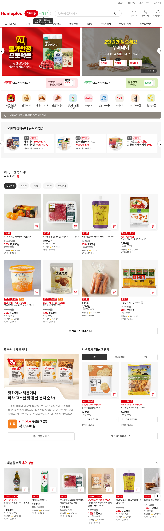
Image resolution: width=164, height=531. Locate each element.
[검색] (88, 13)
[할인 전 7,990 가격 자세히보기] (47, 309)
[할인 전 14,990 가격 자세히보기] (9, 241)
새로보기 (82, 331)
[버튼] (144, 71)
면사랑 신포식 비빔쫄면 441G (133, 239)
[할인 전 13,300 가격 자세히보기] (126, 307)
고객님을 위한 (19, 463)
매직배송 (31, 13)
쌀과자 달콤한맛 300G (91, 408)
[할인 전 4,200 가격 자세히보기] (149, 504)
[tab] (94, 357)
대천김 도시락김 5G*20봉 (132, 302)
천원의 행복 (120, 357)
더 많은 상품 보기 (119, 436)
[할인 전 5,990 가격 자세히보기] (93, 510)
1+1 (94, 357)
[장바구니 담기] (36, 226)
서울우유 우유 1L (39, 500)
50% (145, 357)
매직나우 (43, 13)
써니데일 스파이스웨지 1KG (133, 408)
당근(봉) (85, 302)
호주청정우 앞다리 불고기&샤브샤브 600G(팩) (61, 237)
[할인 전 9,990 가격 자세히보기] (9, 309)
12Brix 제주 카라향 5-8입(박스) (18, 237)
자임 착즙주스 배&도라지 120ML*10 (98, 237)
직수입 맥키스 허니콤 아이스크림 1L (19, 305)
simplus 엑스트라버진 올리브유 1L (16, 504)
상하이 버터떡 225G (51, 305)
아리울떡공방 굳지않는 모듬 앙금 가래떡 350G (100, 504)
